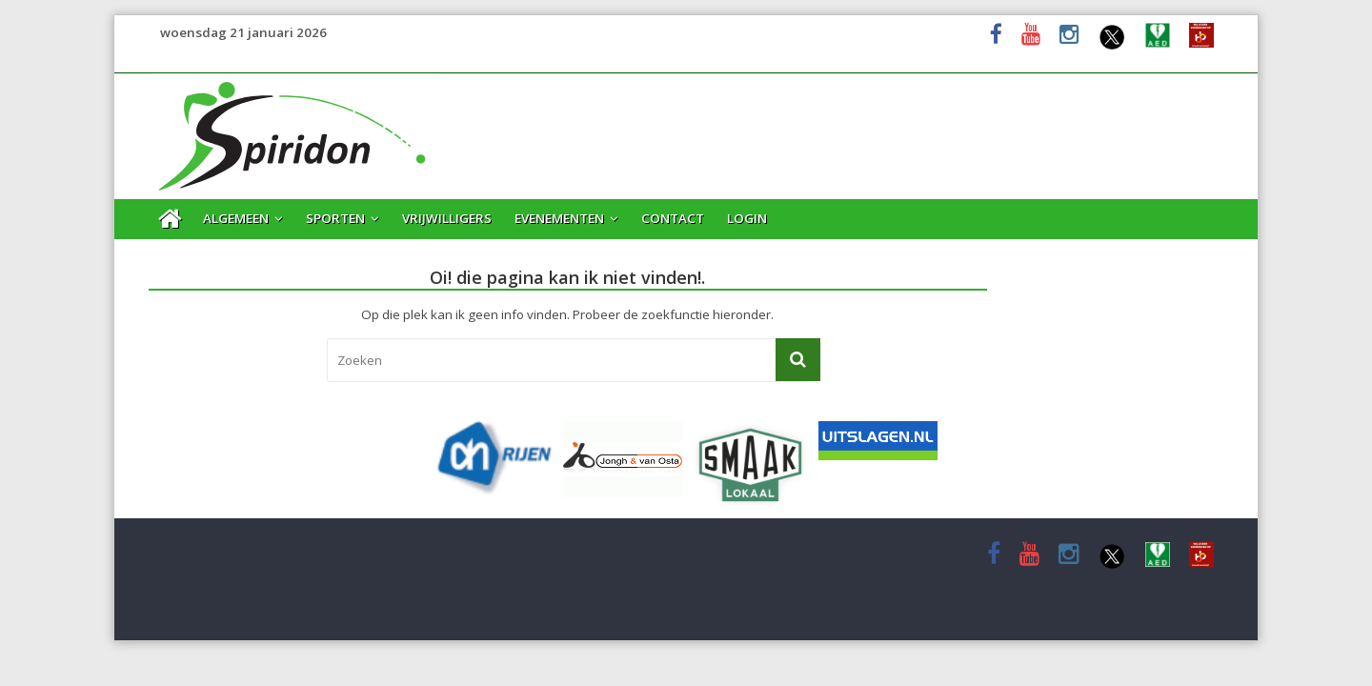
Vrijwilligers (447, 218)
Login (747, 218)
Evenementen (559, 218)
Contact (672, 218)
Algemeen (236, 218)
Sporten (335, 218)
